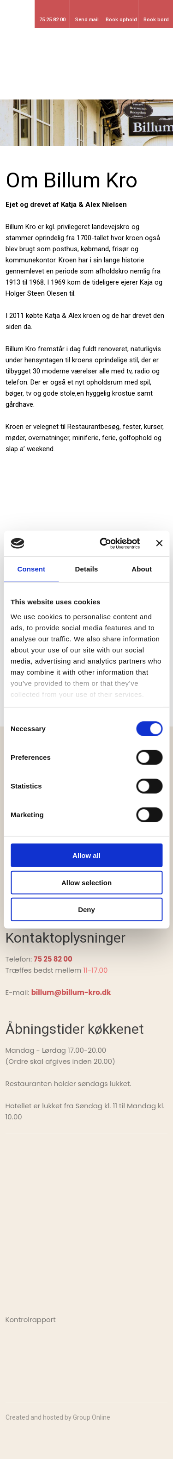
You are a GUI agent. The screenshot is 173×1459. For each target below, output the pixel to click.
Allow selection (86, 882)
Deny (86, 909)
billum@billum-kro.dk (71, 992)
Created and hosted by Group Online (58, 1417)
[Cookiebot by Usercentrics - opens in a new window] (104, 543)
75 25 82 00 (53, 959)
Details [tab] (86, 569)
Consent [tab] (31, 569)
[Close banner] (159, 543)
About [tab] (141, 569)
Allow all (86, 855)
